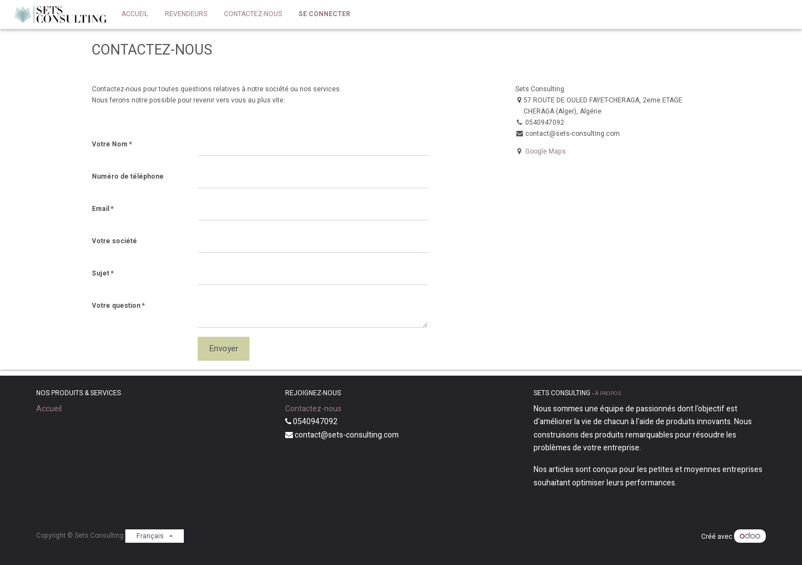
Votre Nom (110, 144)
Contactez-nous (313, 409)
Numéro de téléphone (128, 176)
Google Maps (545, 151)
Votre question (116, 306)
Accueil (49, 409)
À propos (608, 393)
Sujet (100, 273)
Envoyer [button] (223, 348)
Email (100, 209)
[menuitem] (135, 14)
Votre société (114, 241)
